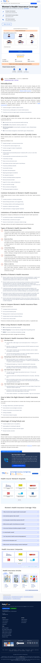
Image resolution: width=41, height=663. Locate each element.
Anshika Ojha (12, 78)
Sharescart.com (16, 650)
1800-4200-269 (13, 611)
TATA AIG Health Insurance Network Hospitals (33, 496)
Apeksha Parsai (25, 78)
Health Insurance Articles (33, 590)
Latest (5, 572)
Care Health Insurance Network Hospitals (20, 488)
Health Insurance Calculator (7, 632)
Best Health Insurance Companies (17, 596)
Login (31, 650)
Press (3, 649)
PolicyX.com (29, 445)
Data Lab (32, 649)
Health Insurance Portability (6, 585)
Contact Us (19, 649)
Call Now (38, 1)
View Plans (20, 51)
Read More (19, 563)
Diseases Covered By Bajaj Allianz (33, 585)
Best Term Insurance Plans (6, 635)
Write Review (37, 649)
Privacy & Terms (27, 649)
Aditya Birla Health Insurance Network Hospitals (32, 488)
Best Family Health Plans (7, 598)
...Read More (26, 8)
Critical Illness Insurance (16, 598)
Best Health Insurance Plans (28, 596)
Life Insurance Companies (6, 633)
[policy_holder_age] (20, 47)
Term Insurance (24, 620)
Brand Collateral (14, 649)
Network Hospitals (5, 627)
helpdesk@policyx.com (6, 611)
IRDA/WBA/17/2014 (21, 656)
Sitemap (23, 649)
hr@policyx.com (5, 614)
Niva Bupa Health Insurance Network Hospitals (20, 496)
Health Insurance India (7, 596)
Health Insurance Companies (33, 566)
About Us (6, 649)
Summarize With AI (33, 3)
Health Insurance (24, 619)
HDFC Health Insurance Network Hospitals (8, 496)
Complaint (27, 650)
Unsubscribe (11, 650)
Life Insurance (23, 622)
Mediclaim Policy (5, 636)
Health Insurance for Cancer (24, 585)
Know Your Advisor (22, 650)
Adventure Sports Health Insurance (16, 585)
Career (10, 649)
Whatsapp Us (13, 608)
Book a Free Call (6, 24)
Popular (11, 572)
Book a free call (6, 608)
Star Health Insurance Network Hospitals (8, 488)
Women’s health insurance (25, 90)
